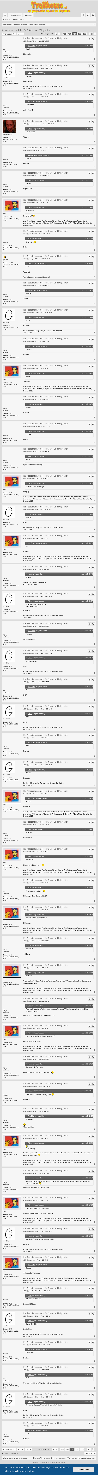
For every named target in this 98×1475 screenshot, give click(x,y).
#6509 (25, 259)
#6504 (25, 124)
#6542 (25, 1200)
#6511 (25, 312)
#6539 (25, 1111)
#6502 (25, 68)
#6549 (25, 1397)
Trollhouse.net (10, 15)
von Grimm (31, 46)
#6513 (25, 368)
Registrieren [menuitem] (93, 15)
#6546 (25, 1316)
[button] (52, 33)
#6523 (25, 653)
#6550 (25, 1426)
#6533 (25, 941)
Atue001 (5, 159)
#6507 (25, 202)
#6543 (25, 1231)
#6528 (25, 793)
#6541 (25, 1173)
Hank (4, 213)
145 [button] (91, 34)
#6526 (25, 738)
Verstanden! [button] (83, 1470)
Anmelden (8, 19)
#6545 (25, 1291)
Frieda (5, 50)
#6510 (25, 285)
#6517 (25, 478)
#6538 (25, 1086)
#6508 (25, 234)
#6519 (25, 538)
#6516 (25, 451)
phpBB (42, 1462)
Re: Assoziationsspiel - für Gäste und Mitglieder (45, 38)
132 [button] (79, 34)
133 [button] (84, 34)
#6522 (25, 626)
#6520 (25, 569)
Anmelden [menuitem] (89, 15)
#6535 (25, 1001)
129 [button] (64, 34)
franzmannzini (7, 134)
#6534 (25, 968)
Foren (24, 15)
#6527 (25, 765)
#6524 (25, 682)
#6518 (25, 509)
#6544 (25, 1260)
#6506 (25, 175)
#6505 (25, 150)
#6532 (25, 910)
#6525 (25, 709)
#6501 (25, 41)
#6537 (25, 1059)
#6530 (25, 851)
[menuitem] (49, 15)
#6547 (25, 1345)
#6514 (25, 399)
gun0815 (6, 259)
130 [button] (69, 34)
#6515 (25, 426)
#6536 (25, 1028)
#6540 (25, 1138)
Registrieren (19, 19)
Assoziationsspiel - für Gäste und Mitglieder (26, 30)
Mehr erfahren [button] (28, 1471)
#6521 (25, 596)
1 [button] (58, 34)
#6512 (25, 341)
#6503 (25, 97)
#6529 (25, 824)
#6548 (25, 1370)
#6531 (25, 883)
